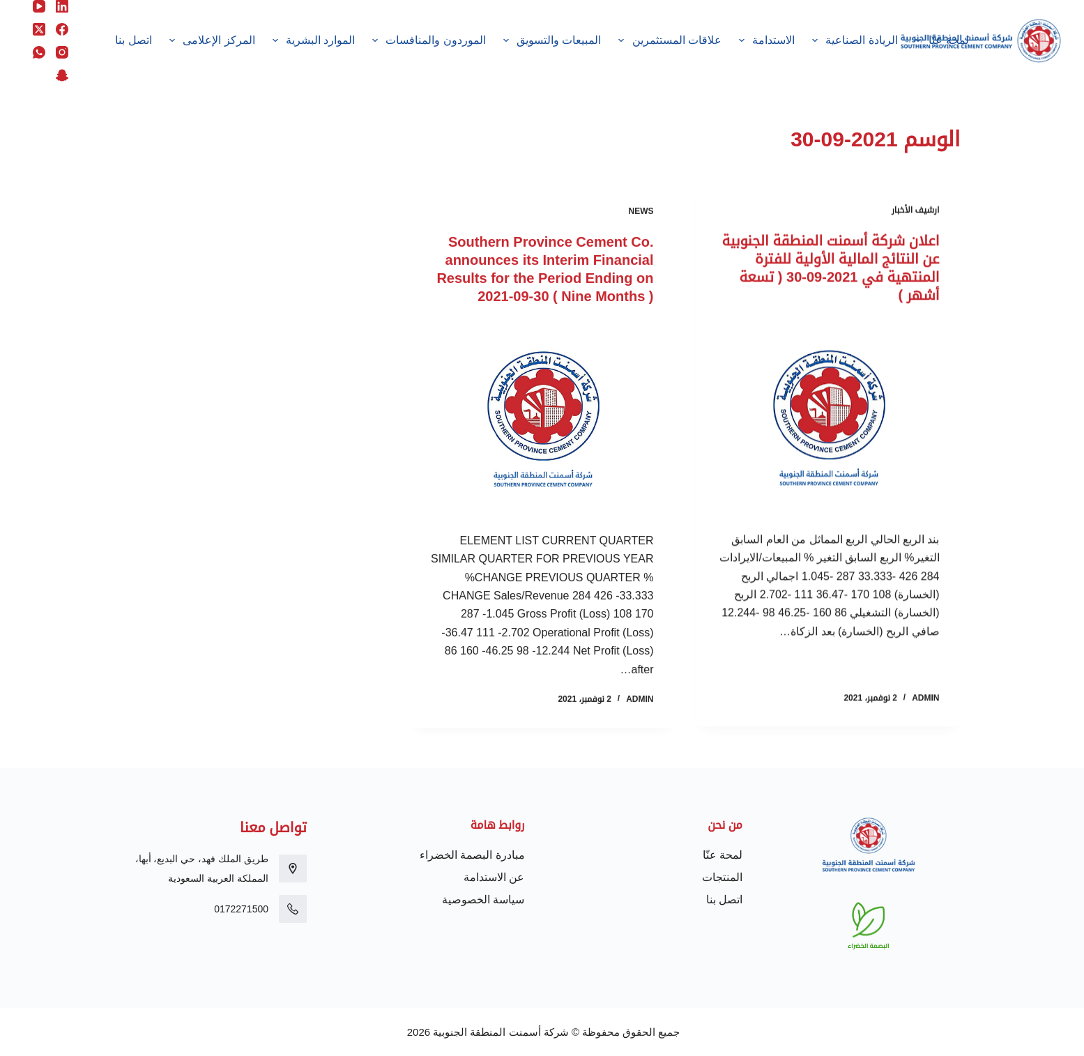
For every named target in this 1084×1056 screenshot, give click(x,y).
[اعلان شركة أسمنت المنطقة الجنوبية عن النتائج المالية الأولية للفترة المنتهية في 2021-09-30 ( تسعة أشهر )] (828, 418)
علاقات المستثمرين (667, 40)
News (641, 216)
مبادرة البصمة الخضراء (472, 855)
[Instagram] (62, 52)
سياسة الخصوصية (483, 899)
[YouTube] (39, 6)
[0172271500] (293, 909)
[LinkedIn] (62, 6)
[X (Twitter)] (39, 29)
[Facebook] (62, 29)
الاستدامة (764, 40)
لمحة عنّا (939, 40)
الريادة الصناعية (852, 40)
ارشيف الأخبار (916, 211)
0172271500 (241, 909)
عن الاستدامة (494, 877)
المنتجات (722, 877)
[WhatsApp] (39, 52)
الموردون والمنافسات (426, 40)
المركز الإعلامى (209, 40)
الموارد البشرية (311, 40)
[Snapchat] (62, 75)
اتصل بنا (133, 40)
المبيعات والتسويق (549, 40)
